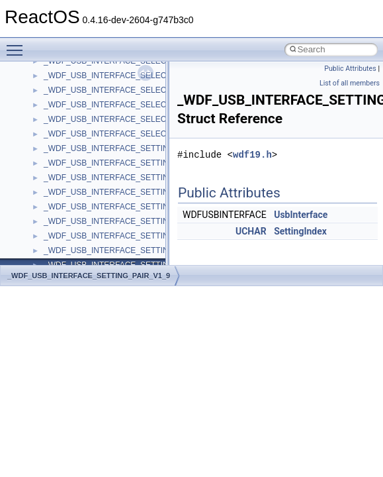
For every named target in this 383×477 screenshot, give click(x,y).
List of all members (349, 83)
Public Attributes (350, 68)
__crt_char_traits (73, 227)
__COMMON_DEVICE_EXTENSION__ (113, 169)
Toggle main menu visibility (18, 44)
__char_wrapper (72, 125)
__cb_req (60, 81)
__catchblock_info (75, 67)
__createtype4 (69, 212)
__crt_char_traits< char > (88, 241)
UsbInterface (300, 214)
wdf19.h (252, 154)
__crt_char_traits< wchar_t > (94, 256)
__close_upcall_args (80, 154)
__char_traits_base (77, 110)
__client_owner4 (72, 139)
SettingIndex (300, 231)
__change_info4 (72, 96)
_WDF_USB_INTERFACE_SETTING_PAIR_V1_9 (88, 276)
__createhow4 (68, 198)
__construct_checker (80, 183)
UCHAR (251, 231)
